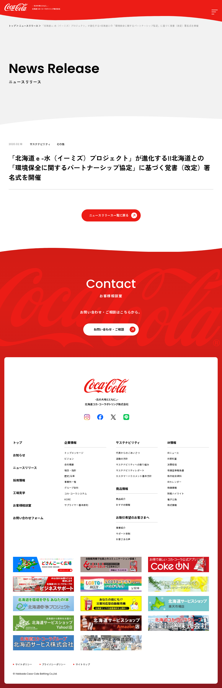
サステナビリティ (128, 442)
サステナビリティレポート (130, 470)
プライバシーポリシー (54, 664)
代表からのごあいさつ (128, 452)
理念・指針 (70, 470)
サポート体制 (123, 533)
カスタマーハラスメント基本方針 (134, 476)
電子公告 (172, 499)
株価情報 (172, 487)
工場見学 (19, 493)
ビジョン (69, 458)
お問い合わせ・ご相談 (109, 329)
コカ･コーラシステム (75, 493)
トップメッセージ (73, 452)
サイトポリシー (23, 664)
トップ (12, 25)
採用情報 (19, 480)
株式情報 (172, 505)
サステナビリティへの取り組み (132, 464)
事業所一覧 (70, 481)
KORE (67, 499)
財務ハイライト (175, 493)
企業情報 (70, 442)
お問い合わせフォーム (28, 518)
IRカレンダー (174, 481)
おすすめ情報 (123, 504)
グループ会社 (71, 487)
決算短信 (172, 464)
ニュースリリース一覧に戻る (109, 215)
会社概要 (69, 464)
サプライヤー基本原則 (76, 505)
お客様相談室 (22, 505)
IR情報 (171, 442)
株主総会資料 (174, 476)
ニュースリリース (28, 25)
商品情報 (122, 488)
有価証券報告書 (175, 470)
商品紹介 (121, 499)
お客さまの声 (123, 539)
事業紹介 (121, 527)
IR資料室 (172, 458)
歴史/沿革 (69, 476)
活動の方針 (122, 458)
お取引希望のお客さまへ (132, 517)
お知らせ (19, 455)
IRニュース (173, 452)
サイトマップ (83, 664)
